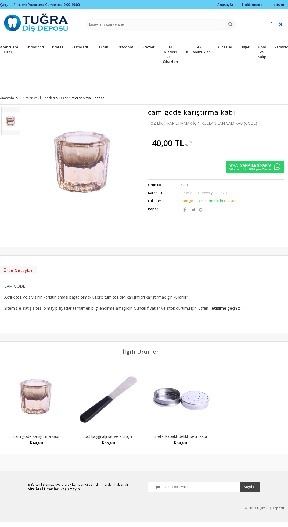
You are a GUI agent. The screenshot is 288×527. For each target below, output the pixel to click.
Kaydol (250, 495)
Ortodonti (125, 47)
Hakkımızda (252, 4)
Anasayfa (225, 4)
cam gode (189, 201)
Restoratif (79, 47)
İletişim (277, 4)
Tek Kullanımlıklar (198, 49)
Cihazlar (225, 47)
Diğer (245, 47)
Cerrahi (102, 47)
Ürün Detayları (19, 271)
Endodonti (35, 47)
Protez (57, 47)
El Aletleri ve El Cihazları (170, 54)
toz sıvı (230, 201)
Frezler (148, 47)
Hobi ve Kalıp (262, 52)
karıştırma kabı (211, 201)
